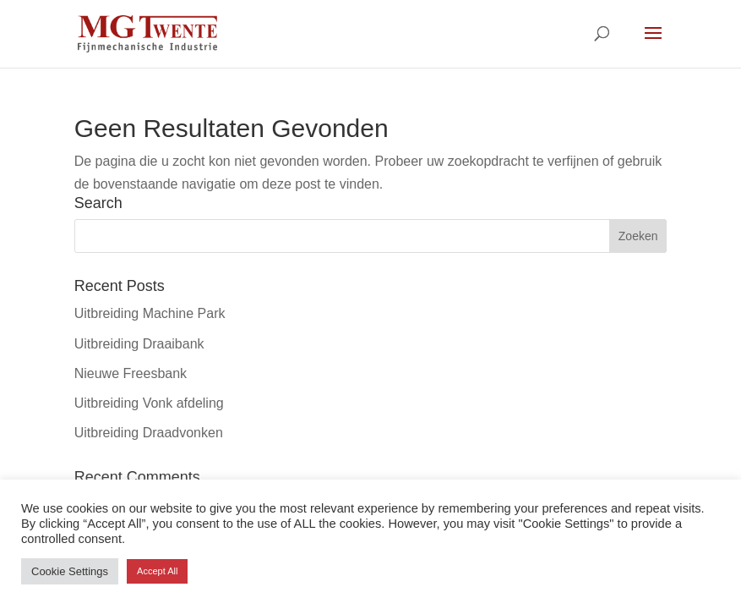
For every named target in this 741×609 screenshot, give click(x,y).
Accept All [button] (157, 571)
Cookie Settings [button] (69, 571)
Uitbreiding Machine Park (150, 313)
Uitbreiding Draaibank (139, 344)
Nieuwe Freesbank (130, 373)
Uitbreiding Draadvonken (148, 432)
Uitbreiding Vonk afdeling (149, 403)
